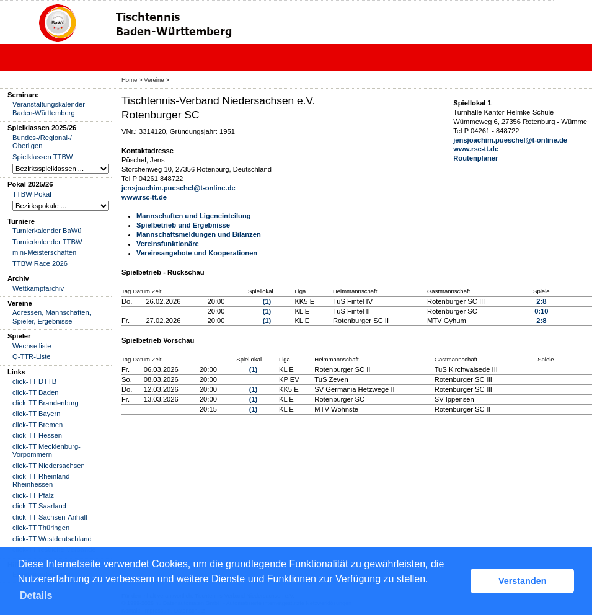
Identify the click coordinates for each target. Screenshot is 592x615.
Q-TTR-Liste (31, 356)
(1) (267, 301)
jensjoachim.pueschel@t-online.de (178, 188)
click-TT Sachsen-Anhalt (49, 517)
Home (129, 79)
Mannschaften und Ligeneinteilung (193, 215)
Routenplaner (475, 158)
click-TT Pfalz (33, 495)
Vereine (154, 79)
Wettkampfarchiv (38, 288)
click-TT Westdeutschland (52, 538)
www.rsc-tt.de (144, 197)
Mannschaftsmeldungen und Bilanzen (198, 234)
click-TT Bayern (36, 413)
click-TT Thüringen (40, 527)
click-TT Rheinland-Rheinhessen (42, 480)
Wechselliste (31, 346)
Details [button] (36, 595)
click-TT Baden (35, 392)
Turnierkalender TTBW (47, 242)
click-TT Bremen (37, 424)
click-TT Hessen (37, 435)
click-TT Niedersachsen (48, 465)
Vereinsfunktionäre (167, 243)
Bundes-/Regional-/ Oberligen (42, 141)
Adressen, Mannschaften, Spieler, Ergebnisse (51, 316)
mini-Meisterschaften (44, 252)
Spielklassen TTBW (42, 157)
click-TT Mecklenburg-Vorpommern (46, 450)
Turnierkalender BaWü (47, 230)
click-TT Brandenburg (45, 403)
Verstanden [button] (522, 581)
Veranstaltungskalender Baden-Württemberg (48, 108)
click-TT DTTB (34, 381)
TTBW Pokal (31, 194)
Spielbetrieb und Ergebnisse (183, 225)
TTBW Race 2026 (40, 263)
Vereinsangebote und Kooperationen (196, 253)
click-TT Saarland (39, 506)
